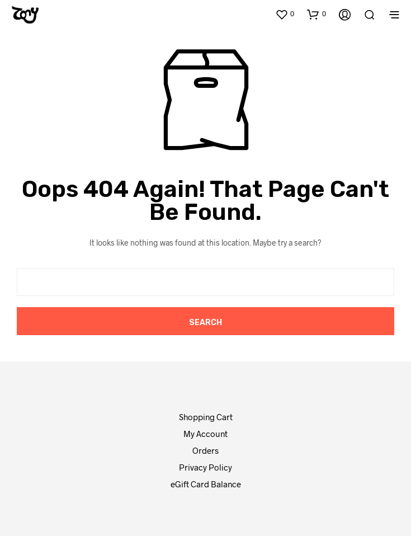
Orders (205, 450)
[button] (284, 14)
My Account (205, 434)
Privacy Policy (205, 467)
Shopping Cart (206, 417)
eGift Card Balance (206, 484)
